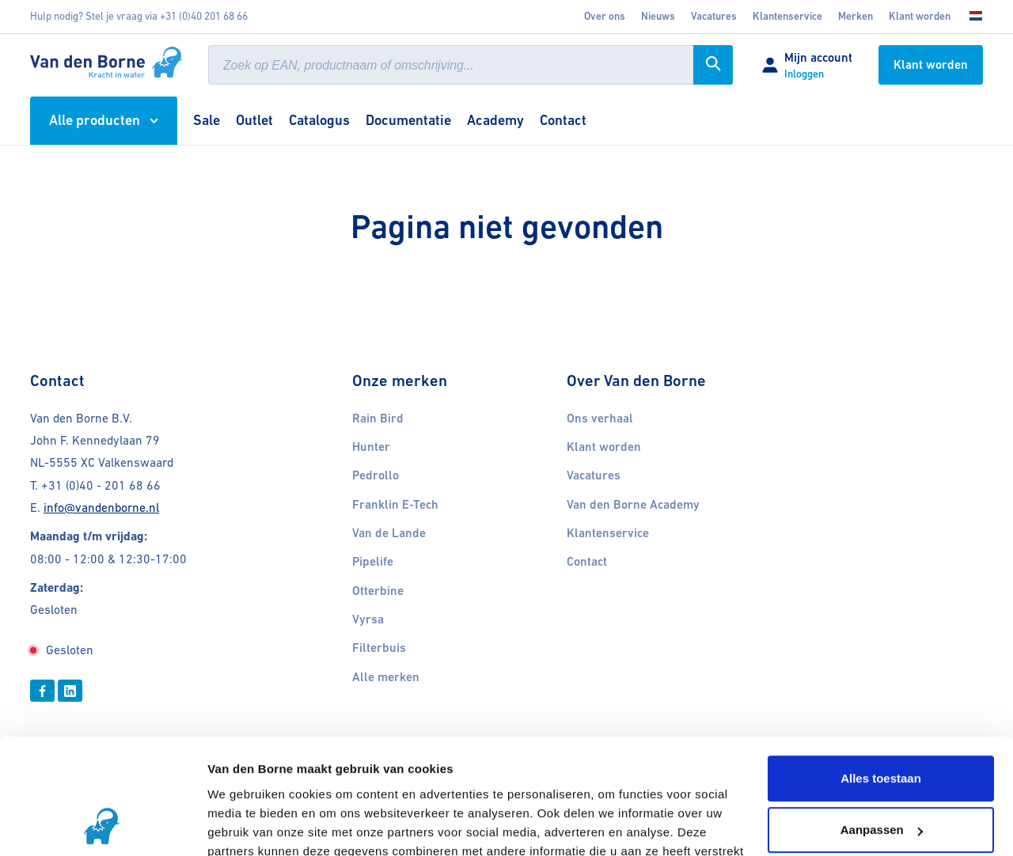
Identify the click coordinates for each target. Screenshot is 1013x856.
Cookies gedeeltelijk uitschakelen (303, 824)
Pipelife (372, 562)
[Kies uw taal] (971, 16)
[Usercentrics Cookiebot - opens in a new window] (102, 825)
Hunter (371, 447)
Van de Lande (389, 533)
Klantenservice (787, 16)
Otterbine (378, 591)
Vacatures (593, 475)
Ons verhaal (600, 418)
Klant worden (919, 16)
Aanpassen (881, 722)
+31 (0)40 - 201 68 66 (101, 485)
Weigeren (880, 774)
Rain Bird (378, 418)
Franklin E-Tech (395, 505)
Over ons (604, 16)
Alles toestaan (880, 670)
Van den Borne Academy (633, 505)
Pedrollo (375, 475)
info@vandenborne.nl (101, 507)
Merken (855, 16)
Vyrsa (368, 619)
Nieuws (658, 16)
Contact (587, 562)
